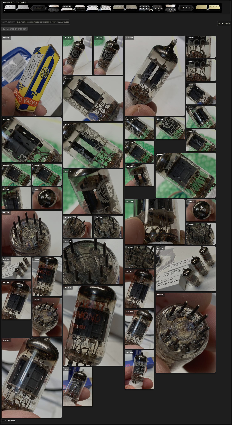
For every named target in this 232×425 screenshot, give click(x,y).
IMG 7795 (16, 198)
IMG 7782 (201, 93)
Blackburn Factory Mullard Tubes (54, 22)
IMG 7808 (186, 333)
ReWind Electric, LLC (11, 2)
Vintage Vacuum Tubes (30, 22)
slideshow (226, 23)
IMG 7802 (93, 261)
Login (4, 420)
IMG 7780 (201, 70)
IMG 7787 (93, 145)
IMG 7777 (108, 55)
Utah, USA (23, 2)
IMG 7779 (201, 47)
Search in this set (16, 28)
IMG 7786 (170, 128)
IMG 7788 (201, 140)
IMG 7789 (139, 152)
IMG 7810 (139, 369)
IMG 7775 (32, 76)
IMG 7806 (47, 276)
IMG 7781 (93, 98)
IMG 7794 (139, 175)
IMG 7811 (77, 386)
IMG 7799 (32, 233)
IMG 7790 (186, 175)
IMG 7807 (139, 288)
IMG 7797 (47, 198)
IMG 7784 (32, 139)
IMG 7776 (77, 55)
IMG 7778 (155, 76)
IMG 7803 (201, 234)
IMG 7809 (139, 329)
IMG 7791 (16, 175)
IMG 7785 (139, 128)
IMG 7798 (201, 210)
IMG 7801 (108, 227)
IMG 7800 (77, 227)
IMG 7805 (186, 268)
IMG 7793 (93, 191)
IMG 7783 (201, 117)
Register (11, 420)
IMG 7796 (155, 221)
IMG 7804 (139, 257)
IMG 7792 (47, 175)
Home (18, 22)
